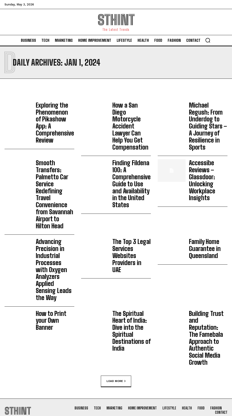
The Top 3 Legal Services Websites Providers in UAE (129, 184)
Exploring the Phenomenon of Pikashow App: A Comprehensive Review (50, 114)
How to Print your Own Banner (51, 223)
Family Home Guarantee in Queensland (200, 184)
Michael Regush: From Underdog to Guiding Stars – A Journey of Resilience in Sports (208, 114)
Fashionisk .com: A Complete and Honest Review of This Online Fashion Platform (144, 353)
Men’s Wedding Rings (138, 336)
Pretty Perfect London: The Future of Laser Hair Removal (143, 322)
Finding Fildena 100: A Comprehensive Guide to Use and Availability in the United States (130, 148)
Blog (66, 339)
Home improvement (78, 367)
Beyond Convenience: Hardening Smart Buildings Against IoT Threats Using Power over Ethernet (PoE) (84, 326)
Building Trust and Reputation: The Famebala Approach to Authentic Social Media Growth (207, 225)
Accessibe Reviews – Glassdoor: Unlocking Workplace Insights (208, 145)
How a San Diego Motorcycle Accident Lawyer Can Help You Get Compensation (131, 112)
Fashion (127, 330)
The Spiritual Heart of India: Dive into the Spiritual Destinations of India (131, 223)
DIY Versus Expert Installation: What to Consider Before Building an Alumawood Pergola (86, 353)
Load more (116, 253)
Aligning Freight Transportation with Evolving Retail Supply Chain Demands (86, 381)
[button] (207, 40)
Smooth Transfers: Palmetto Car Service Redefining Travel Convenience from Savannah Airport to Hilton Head (55, 150)
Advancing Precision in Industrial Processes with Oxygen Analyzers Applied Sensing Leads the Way (54, 189)
